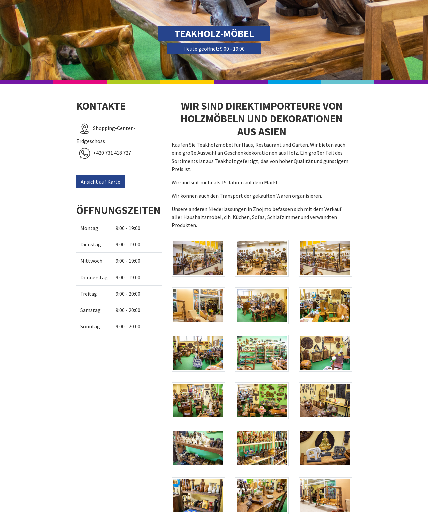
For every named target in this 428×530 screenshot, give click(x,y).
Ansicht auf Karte (100, 181)
